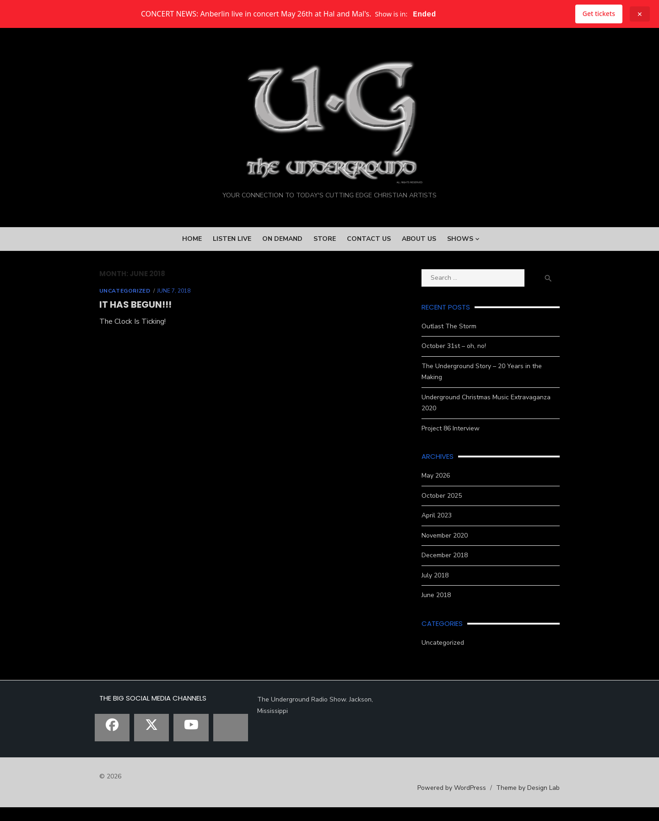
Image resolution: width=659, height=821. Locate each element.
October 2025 (449, 509)
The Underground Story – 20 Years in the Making (500, 401)
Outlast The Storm (456, 362)
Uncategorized (101, 326)
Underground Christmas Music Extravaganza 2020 (502, 422)
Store (324, 274)
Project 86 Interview (458, 441)
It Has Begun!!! (112, 340)
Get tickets (599, 13)
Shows (460, 274)
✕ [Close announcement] (640, 14)
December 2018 (452, 569)
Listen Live (232, 274)
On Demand (282, 274)
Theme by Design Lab (551, 801)
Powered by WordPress (475, 801)
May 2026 (443, 489)
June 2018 (444, 608)
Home (192, 274)
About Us (419, 274)
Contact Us (369, 274)
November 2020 (452, 548)
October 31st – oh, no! (461, 382)
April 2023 (444, 529)
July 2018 (442, 588)
